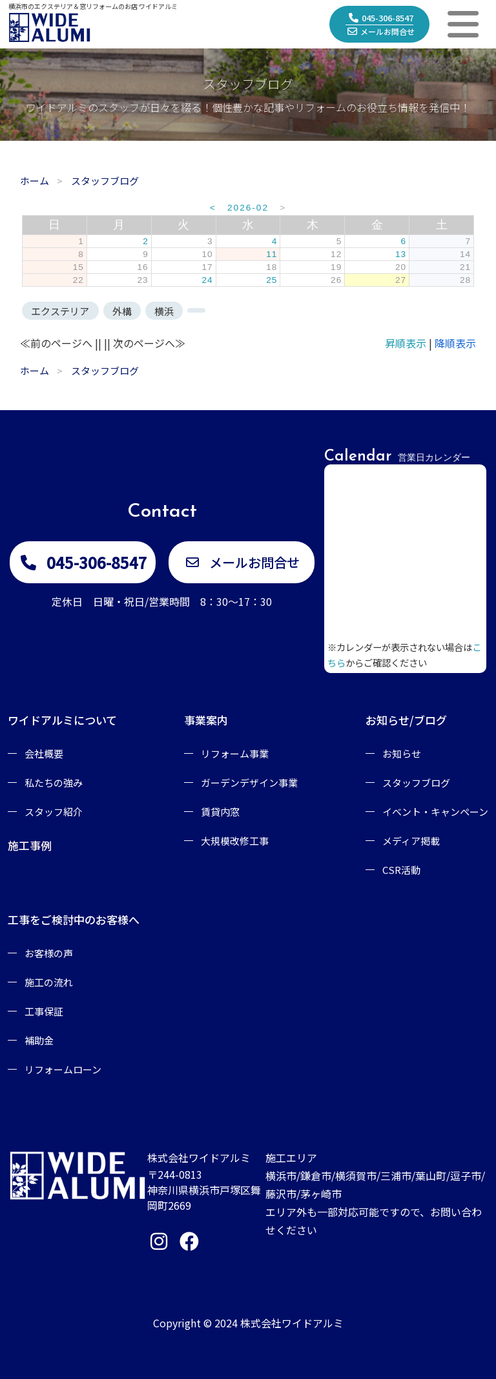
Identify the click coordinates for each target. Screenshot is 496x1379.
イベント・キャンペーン (435, 811)
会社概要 (44, 753)
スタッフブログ (416, 782)
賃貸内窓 (220, 811)
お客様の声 (49, 953)
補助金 (39, 1040)
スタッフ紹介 (54, 811)
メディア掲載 (411, 840)
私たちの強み (54, 782)
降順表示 (455, 343)
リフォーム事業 (235, 753)
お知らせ (401, 753)
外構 (122, 311)
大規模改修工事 (235, 840)
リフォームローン (63, 1069)
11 (271, 254)
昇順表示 (405, 343)
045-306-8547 (381, 18)
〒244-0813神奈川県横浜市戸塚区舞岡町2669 (204, 1189)
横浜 (164, 311)
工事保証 (44, 1011)
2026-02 (248, 208)
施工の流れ (49, 982)
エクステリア (60, 311)
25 (271, 280)
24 (207, 280)
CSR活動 (401, 869)
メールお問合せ (381, 31)
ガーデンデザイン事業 (249, 782)
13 (400, 254)
